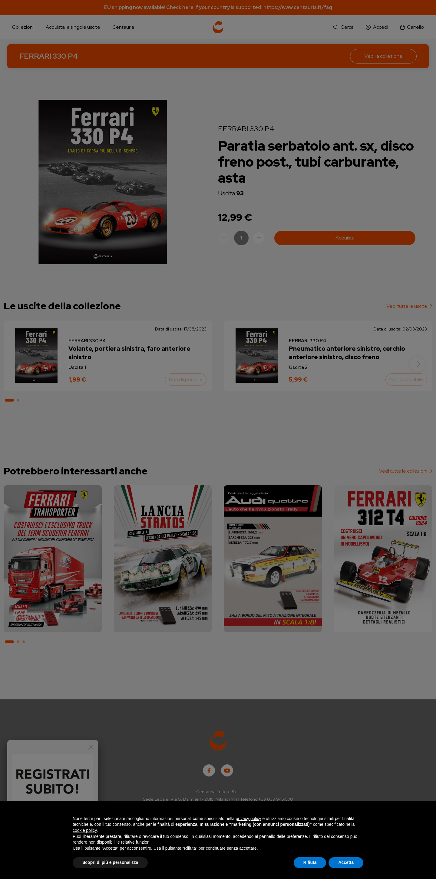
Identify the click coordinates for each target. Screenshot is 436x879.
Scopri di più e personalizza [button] (110, 862)
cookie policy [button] (85, 830)
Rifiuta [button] (310, 862)
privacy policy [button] (248, 818)
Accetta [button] (346, 862)
